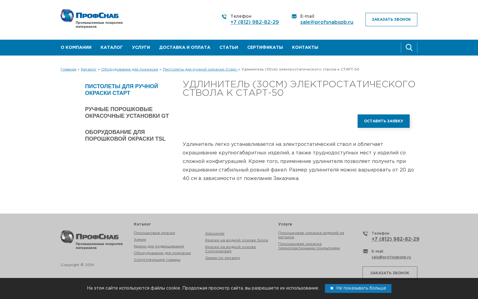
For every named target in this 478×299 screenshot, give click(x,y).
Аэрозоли (214, 233)
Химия (140, 239)
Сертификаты (265, 47)
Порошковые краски (154, 233)
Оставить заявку (383, 121)
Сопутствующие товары (157, 259)
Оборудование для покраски (162, 253)
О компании (76, 47)
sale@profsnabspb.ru (326, 22)
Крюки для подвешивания (159, 246)
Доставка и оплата (184, 47)
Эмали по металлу (222, 258)
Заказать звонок (391, 19)
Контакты (305, 47)
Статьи (228, 47)
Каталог (112, 47)
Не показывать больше (358, 288)
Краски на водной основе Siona (236, 240)
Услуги (141, 47)
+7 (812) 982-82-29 (254, 22)
